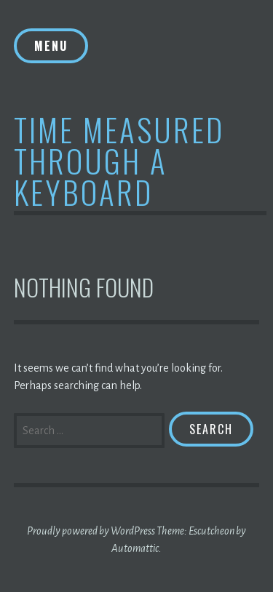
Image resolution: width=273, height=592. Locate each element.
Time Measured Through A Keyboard (119, 160)
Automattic (135, 548)
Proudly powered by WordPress (91, 531)
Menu (51, 46)
